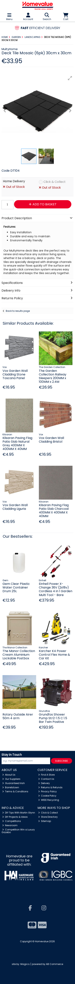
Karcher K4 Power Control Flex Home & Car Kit (54, 654)
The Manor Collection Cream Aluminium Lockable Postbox (18, 654)
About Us (9, 774)
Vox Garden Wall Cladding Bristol (51, 440)
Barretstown (10, 787)
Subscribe (61, 760)
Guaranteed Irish (13, 783)
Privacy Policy (47, 791)
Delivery (44, 783)
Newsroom (10, 825)
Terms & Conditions (15, 791)
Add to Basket (43, 204)
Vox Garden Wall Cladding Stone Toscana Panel (15, 374)
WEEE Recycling (48, 800)
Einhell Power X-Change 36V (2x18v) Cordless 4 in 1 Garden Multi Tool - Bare (55, 589)
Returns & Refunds (50, 787)
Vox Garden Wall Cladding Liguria (15, 507)
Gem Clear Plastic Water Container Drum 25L (16, 587)
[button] (70, 78)
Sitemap (44, 821)
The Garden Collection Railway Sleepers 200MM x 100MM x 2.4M (52, 376)
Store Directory (48, 816)
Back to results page (18, 311)
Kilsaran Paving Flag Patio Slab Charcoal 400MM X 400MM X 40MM (54, 510)
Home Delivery (14, 181)
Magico (24, 964)
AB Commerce (54, 964)
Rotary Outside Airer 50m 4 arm (17, 716)
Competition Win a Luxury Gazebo (18, 831)
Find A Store (46, 774)
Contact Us (46, 779)
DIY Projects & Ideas (15, 816)
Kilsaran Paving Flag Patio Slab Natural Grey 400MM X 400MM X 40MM (17, 443)
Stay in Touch (12, 755)
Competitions (11, 821)
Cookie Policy (47, 795)
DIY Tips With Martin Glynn (18, 812)
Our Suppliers (11, 779)
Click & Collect (54, 182)
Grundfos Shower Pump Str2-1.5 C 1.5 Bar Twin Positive (53, 718)
